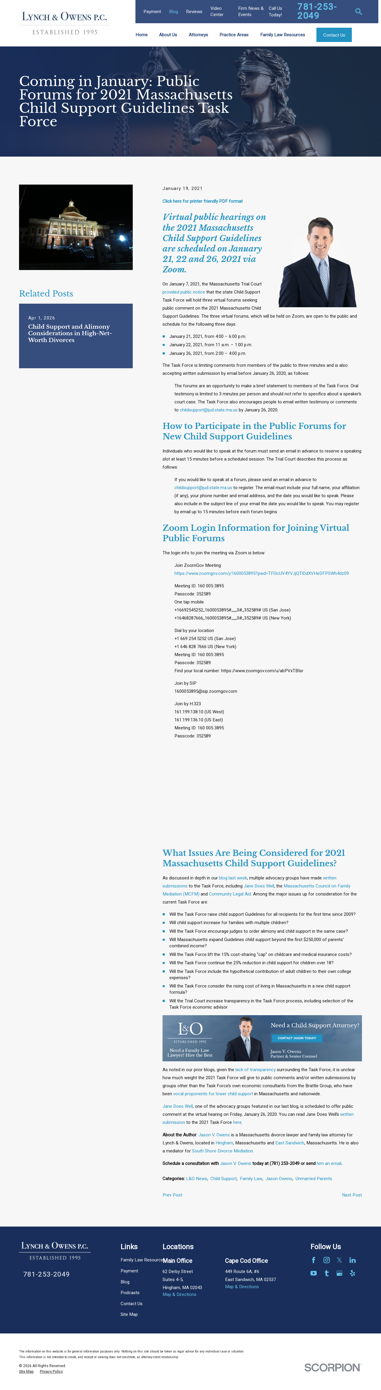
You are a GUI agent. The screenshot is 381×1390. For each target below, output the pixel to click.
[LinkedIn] (352, 1260)
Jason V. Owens (214, 1135)
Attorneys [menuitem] (198, 35)
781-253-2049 (317, 12)
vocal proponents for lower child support (213, 1094)
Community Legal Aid (230, 894)
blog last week (233, 878)
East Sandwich (289, 1143)
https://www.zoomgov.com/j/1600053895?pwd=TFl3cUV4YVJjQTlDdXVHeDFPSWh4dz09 (261, 573)
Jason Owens (279, 1178)
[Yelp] (352, 1273)
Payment (152, 11)
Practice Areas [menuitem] (234, 35)
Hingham (224, 1143)
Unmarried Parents (314, 1178)
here (237, 1122)
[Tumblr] (327, 1273)
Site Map (129, 1314)
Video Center (217, 11)
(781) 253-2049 (284, 1163)
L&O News (196, 1178)
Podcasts (130, 1292)
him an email (329, 1163)
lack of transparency (255, 1069)
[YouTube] (313, 1273)
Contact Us (132, 1303)
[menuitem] (26, 1372)
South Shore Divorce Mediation (222, 1151)
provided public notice (184, 292)
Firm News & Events (251, 11)
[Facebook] (313, 1260)
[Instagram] (327, 1260)
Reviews (194, 11)
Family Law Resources (143, 1260)
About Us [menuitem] (168, 35)
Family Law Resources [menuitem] (282, 35)
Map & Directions (179, 1294)
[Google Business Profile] (339, 1273)
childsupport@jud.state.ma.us (209, 410)
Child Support (223, 1178)
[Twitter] (339, 1260)
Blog (173, 11)
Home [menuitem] (141, 35)
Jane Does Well (259, 886)
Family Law (251, 1178)
